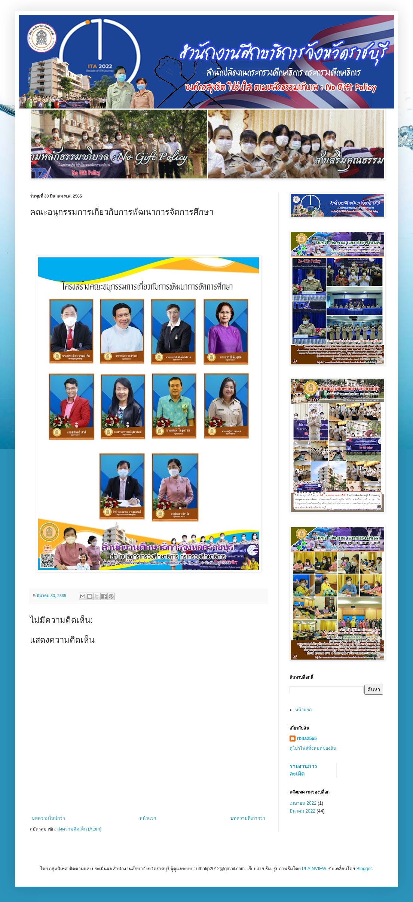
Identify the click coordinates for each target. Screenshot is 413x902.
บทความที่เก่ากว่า (247, 818)
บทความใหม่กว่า (48, 818)
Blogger (364, 868)
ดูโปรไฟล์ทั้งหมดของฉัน (313, 748)
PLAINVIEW (314, 868)
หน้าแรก (148, 818)
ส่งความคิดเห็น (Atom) (79, 829)
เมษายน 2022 (303, 803)
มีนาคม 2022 (302, 811)
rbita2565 (307, 738)
